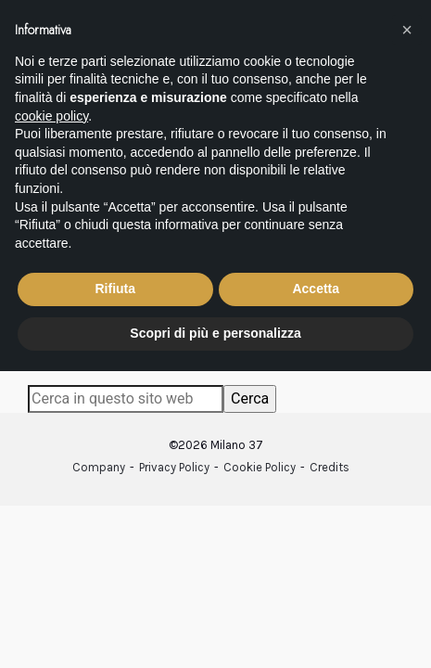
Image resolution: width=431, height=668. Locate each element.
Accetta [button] (315, 288)
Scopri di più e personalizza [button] (215, 333)
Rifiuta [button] (115, 288)
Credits (329, 467)
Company (98, 467)
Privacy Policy (174, 467)
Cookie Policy (259, 467)
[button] (407, 30)
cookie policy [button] (51, 116)
